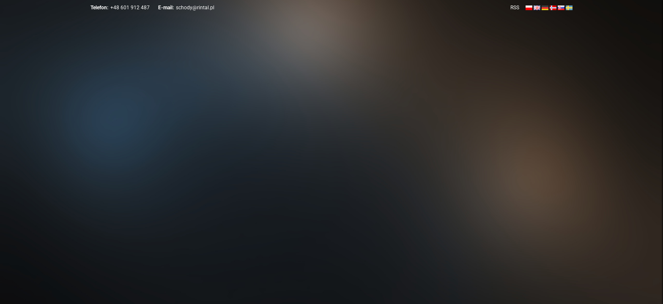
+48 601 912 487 (130, 8)
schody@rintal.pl (195, 8)
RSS (514, 8)
